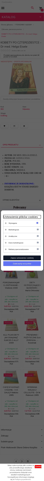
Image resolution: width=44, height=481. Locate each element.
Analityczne (13, 236)
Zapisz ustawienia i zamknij (22, 258)
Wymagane (13, 223)
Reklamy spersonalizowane (19, 249)
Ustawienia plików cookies (20, 216)
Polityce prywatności (23, 479)
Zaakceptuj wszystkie (22, 263)
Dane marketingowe (16, 243)
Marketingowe (14, 230)
